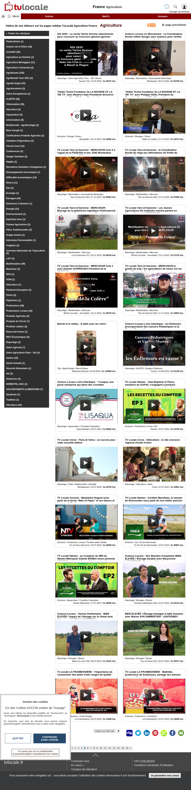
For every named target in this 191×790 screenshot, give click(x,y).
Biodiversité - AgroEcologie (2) (22, 125)
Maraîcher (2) (13, 269)
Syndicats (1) (13, 394)
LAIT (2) (10, 258)
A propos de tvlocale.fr (84, 769)
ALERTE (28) (13, 99)
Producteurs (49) (15, 305)
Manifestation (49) (15, 263)
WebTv (105, 16)
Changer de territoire (179, 11)
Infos (144, 761)
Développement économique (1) (23, 172)
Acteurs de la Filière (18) (19, 46)
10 (101, 748)
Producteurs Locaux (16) (19, 311)
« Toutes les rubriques (18, 33)
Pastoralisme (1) (15, 41)
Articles (49, 16)
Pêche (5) (11, 295)
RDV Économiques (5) (17, 337)
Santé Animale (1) (15, 363)
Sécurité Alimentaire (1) (18, 368)
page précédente (174, 24)
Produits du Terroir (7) (18, 321)
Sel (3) (9, 373)
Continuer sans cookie (49, 738)
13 (114, 748)
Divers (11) (12, 182)
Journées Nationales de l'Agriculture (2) (25, 252)
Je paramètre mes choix (165, 775)
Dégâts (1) (11, 161)
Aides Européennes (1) (18, 93)
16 (127, 748)
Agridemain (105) (15, 73)
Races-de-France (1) (17, 331)
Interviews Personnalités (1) (21, 240)
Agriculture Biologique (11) (20, 62)
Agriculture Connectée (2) (20, 67)
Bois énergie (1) (14, 130)
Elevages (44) (13, 198)
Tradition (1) (12, 399)
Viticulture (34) (14, 405)
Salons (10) (12, 358)
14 (118, 748)
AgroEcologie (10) (15, 83)
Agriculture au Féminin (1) (20, 57)
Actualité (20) (13, 52)
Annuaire (162, 16)
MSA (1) (10, 274)
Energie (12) (12, 209)
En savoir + (77, 765)
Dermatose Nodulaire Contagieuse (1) (26, 167)
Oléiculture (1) (13, 284)
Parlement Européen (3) (18, 290)
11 (105, 748)
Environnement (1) (16, 214)
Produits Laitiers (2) (16, 326)
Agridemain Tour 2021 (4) (19, 78)
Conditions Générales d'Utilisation (153, 765)
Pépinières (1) (13, 300)
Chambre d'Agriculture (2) (20, 141)
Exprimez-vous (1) (15, 219)
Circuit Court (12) (15, 146)
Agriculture (110, 25)
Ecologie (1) (12, 193)
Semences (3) (13, 379)
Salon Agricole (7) (15, 347)
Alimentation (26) (15, 104)
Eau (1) (10, 188)
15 (122, 748)
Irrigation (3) (12, 245)
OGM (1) (10, 279)
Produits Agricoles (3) (17, 316)
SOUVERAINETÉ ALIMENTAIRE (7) (24, 389)
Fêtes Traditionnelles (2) (19, 229)
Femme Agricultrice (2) (18, 224)
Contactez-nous (80, 761)
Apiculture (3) (13, 109)
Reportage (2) (13, 342)
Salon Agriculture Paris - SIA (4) (23, 352)
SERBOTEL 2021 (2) (16, 384)
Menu (16, 16)
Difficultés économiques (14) (21, 177)
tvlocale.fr (13, 762)
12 (109, 748)
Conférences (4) (14, 151)
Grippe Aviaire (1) (15, 235)
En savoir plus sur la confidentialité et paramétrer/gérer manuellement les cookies (35, 752)
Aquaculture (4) (14, 114)
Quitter (17, 738)
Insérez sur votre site (104, 731)
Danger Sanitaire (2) (16, 156)
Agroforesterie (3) (15, 88)
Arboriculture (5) (15, 120)
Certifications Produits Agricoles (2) (25, 135)
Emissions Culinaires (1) (19, 203)
